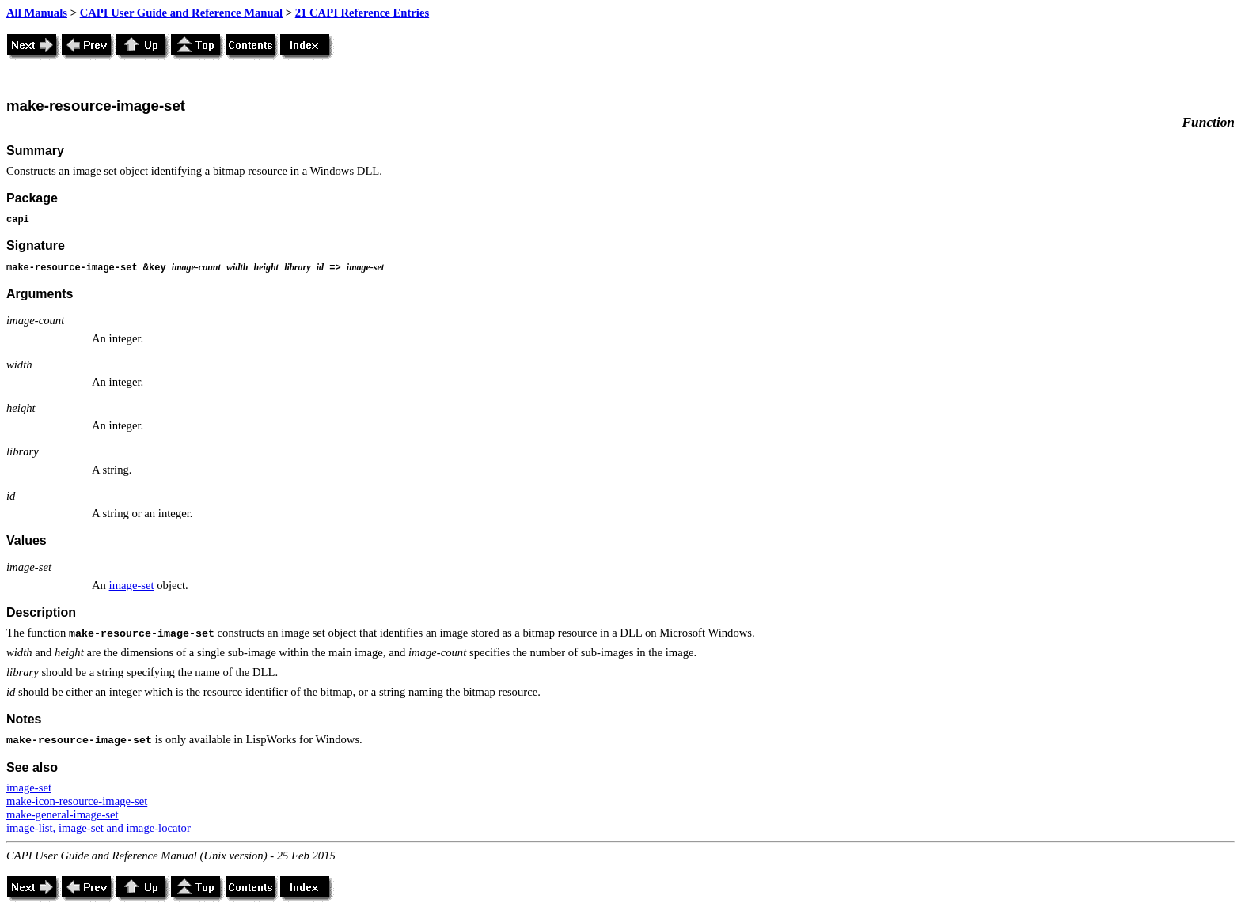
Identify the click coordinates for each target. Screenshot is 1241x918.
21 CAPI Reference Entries (362, 12)
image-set (131, 585)
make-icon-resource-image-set (76, 801)
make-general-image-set (62, 814)
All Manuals (36, 12)
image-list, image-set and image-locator (98, 828)
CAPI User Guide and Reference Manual (181, 12)
